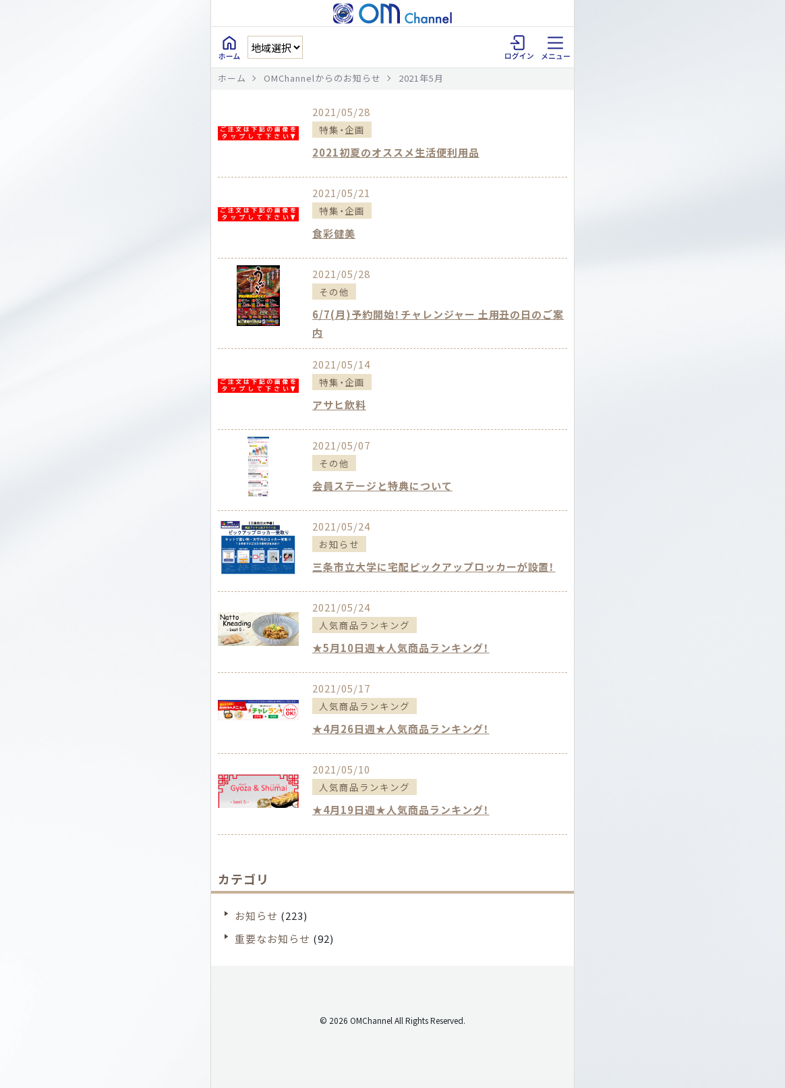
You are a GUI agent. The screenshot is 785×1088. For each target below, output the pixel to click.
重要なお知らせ (272, 938)
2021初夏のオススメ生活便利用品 (395, 152)
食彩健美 (333, 233)
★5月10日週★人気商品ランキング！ (401, 648)
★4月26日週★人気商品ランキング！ (401, 729)
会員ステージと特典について (382, 486)
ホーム (232, 78)
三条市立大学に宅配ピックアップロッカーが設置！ (433, 567)
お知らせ (256, 915)
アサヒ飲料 (339, 405)
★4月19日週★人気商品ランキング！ (401, 810)
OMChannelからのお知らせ (322, 78)
